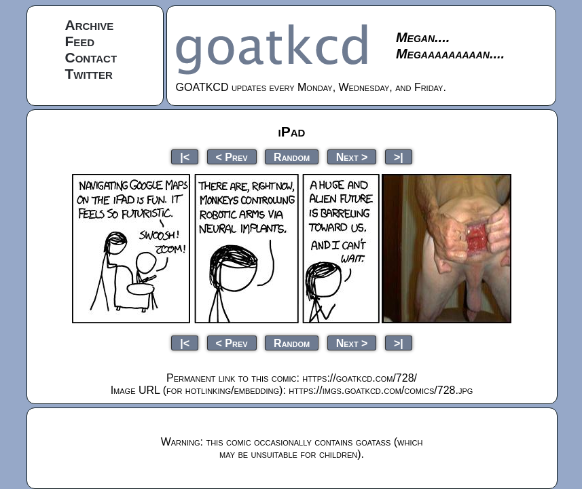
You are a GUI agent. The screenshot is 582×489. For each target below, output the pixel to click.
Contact (91, 57)
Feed (80, 41)
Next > (352, 156)
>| (398, 156)
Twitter (89, 74)
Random (292, 156)
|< (184, 156)
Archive (89, 25)
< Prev (232, 156)
